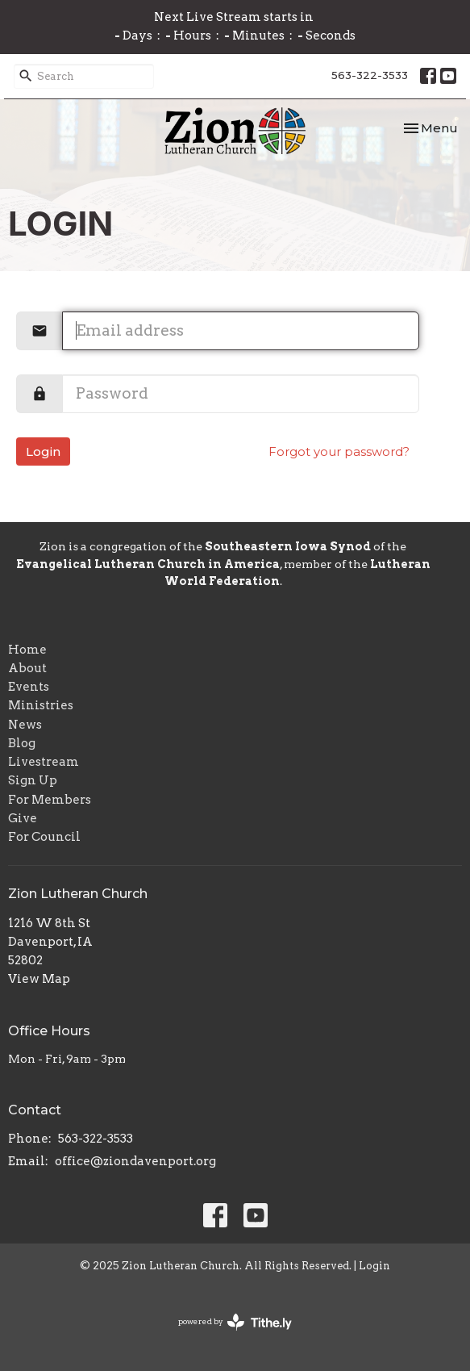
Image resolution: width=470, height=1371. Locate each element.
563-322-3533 (369, 75)
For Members (49, 799)
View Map (39, 979)
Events (28, 686)
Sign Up (32, 780)
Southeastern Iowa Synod (288, 546)
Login (43, 451)
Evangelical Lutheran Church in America (148, 564)
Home (27, 649)
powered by (235, 1322)
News (25, 724)
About (27, 668)
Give (22, 818)
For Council (44, 837)
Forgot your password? (339, 451)
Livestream (43, 761)
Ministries (40, 705)
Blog (21, 743)
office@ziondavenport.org (135, 1161)
